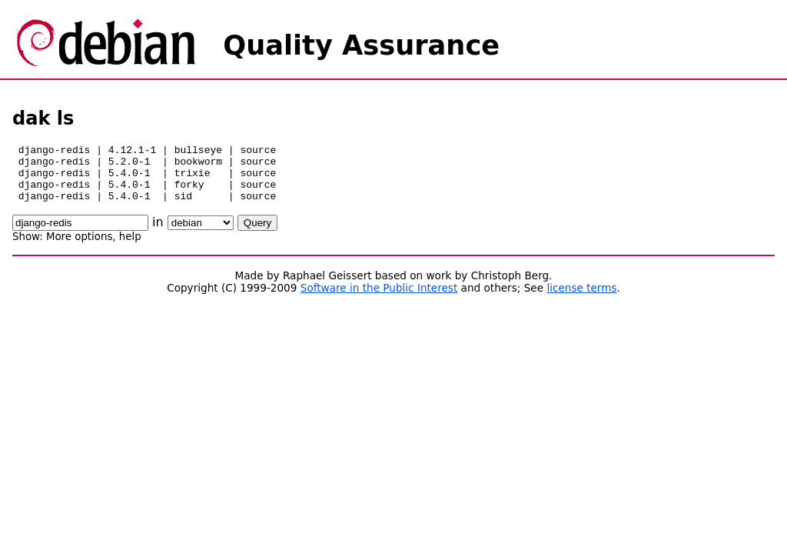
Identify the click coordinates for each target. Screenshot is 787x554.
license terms (581, 299)
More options (79, 248)
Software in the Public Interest (379, 299)
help (130, 248)
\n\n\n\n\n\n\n (201, 234)
